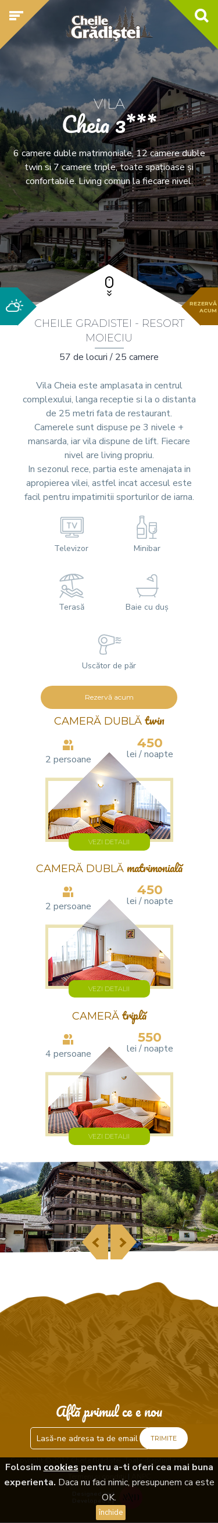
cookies (61, 1467)
